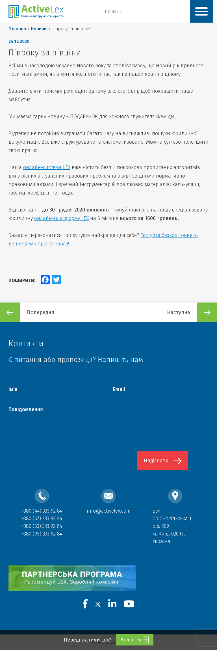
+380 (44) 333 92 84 (41, 511)
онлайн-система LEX (46, 167)
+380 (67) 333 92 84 (41, 518)
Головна (17, 28)
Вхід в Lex (134, 639)
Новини (39, 28)
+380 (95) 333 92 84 (41, 534)
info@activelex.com (109, 511)
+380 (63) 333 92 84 (41, 526)
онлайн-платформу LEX (61, 218)
